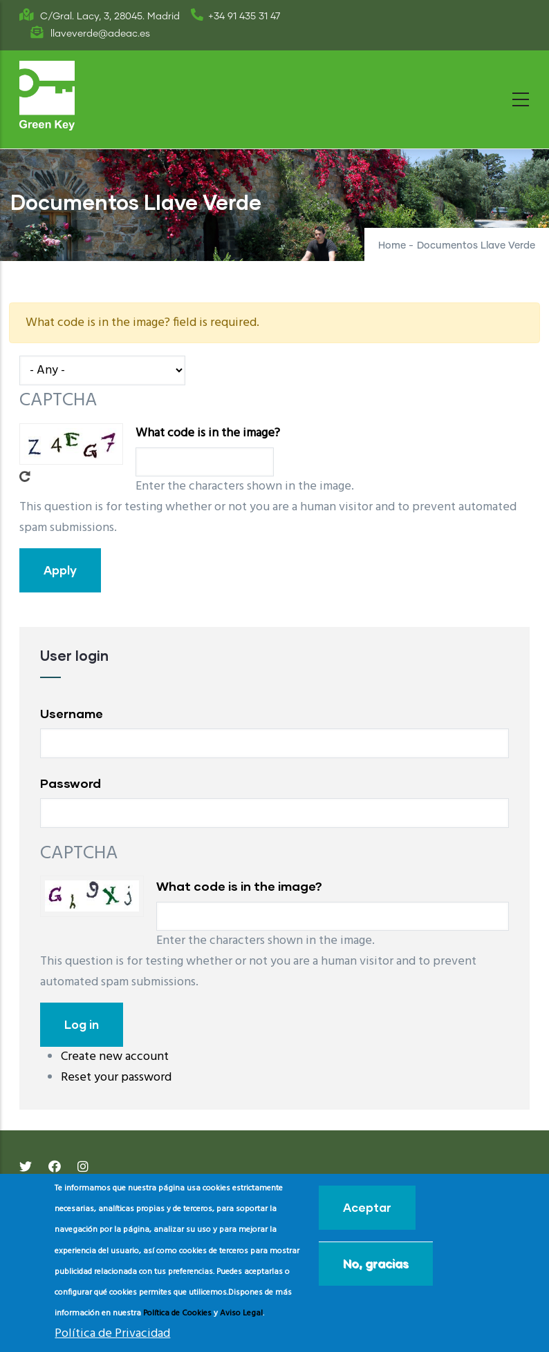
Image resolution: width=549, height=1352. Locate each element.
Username (71, 713)
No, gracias (376, 1263)
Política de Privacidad (112, 1334)
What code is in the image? (208, 433)
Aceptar (367, 1207)
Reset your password (116, 1078)
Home (392, 246)
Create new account (115, 1057)
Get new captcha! (24, 476)
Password (70, 783)
